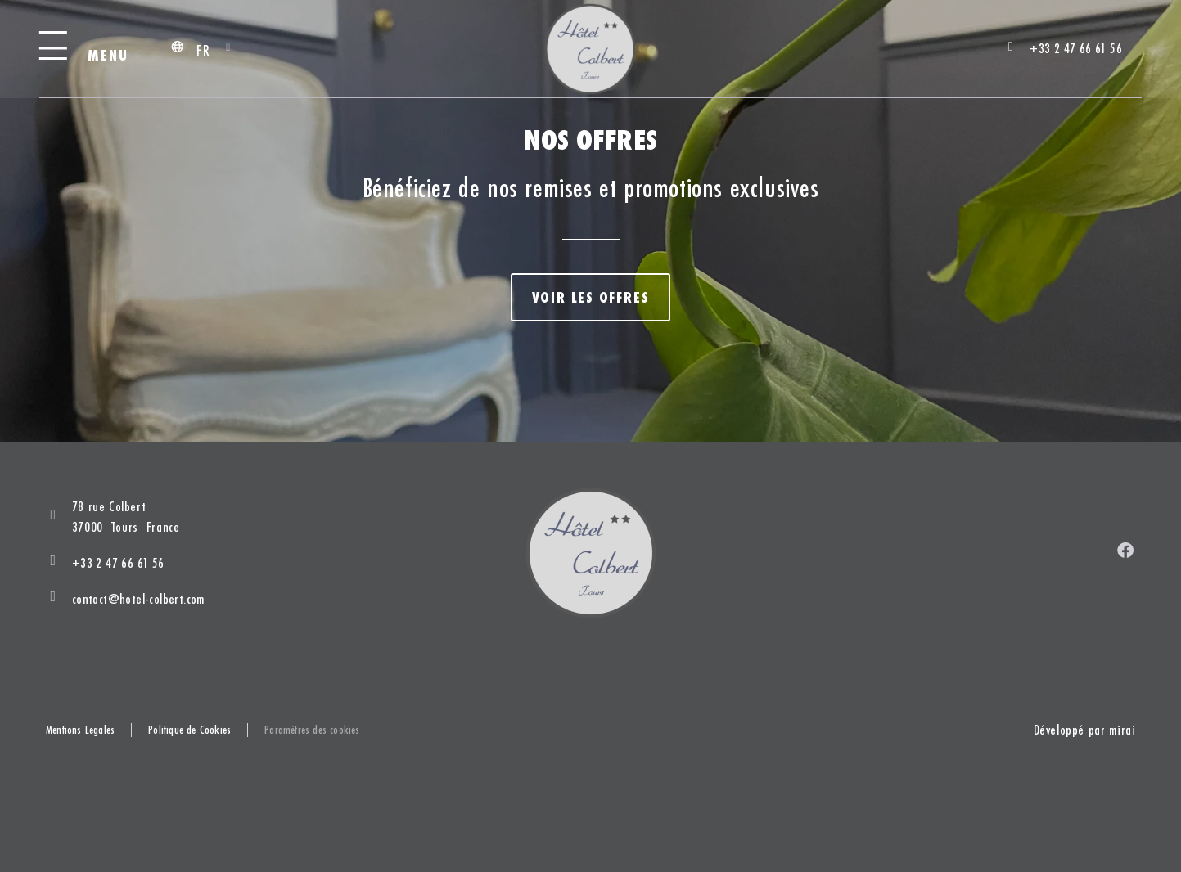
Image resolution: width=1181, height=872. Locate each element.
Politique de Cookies (189, 730)
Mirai (1122, 729)
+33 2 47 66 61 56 (118, 562)
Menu (108, 55)
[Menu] (53, 48)
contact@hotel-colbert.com (138, 598)
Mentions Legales (80, 730)
